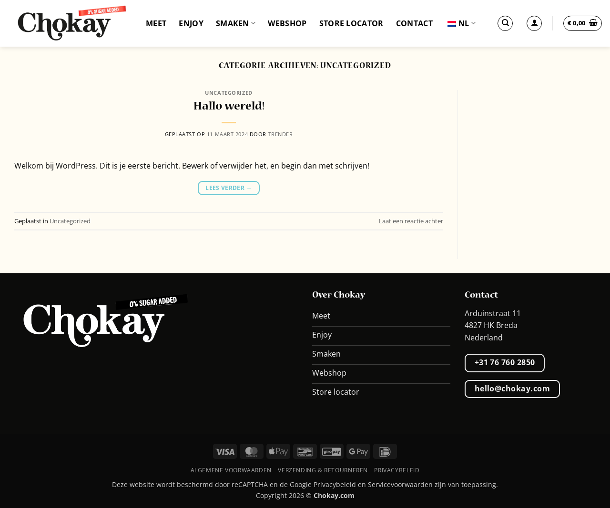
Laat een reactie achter (411, 221)
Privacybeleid (396, 470)
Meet (156, 23)
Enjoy (191, 23)
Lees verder (228, 187)
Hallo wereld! (228, 106)
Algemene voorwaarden (231, 470)
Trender (280, 134)
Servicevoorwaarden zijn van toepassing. (433, 484)
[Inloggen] (534, 23)
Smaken (235, 23)
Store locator (351, 23)
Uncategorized (228, 92)
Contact (414, 23)
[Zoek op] (505, 23)
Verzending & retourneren (323, 470)
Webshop (287, 23)
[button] (582, 23)
